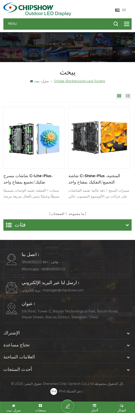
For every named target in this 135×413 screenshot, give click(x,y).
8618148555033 (53, 269)
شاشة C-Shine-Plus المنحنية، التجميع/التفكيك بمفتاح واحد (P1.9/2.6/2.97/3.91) (94, 180)
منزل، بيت (39, 81)
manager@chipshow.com (63, 290)
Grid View (119, 96)
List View (127, 96)
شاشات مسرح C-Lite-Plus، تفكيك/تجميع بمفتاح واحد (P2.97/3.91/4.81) (28, 180)
